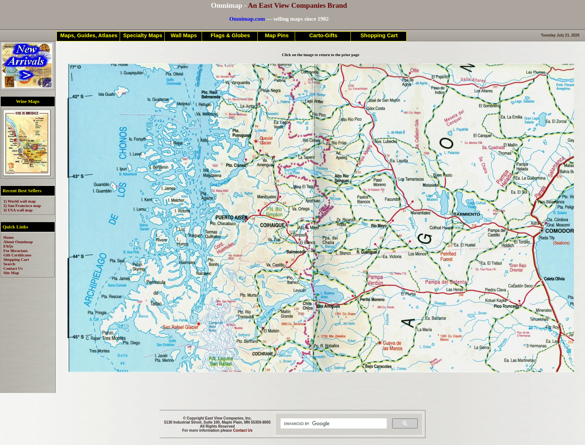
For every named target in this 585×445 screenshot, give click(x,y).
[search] (333, 423)
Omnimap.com (247, 18)
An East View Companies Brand (297, 5)
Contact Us (243, 430)
